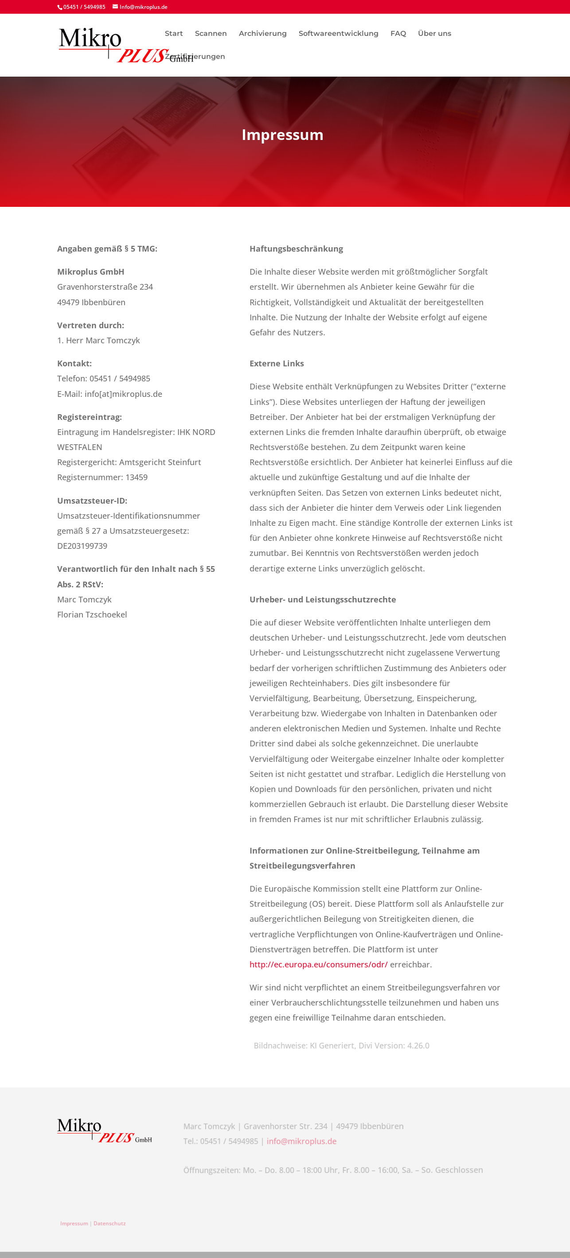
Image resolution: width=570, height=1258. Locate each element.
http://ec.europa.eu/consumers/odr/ (318, 964)
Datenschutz (110, 1223)
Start (174, 34)
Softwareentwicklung (339, 34)
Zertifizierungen (195, 57)
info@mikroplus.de (302, 1141)
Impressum (77, 1223)
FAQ (398, 34)
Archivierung (263, 34)
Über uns (434, 34)
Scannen (211, 34)
